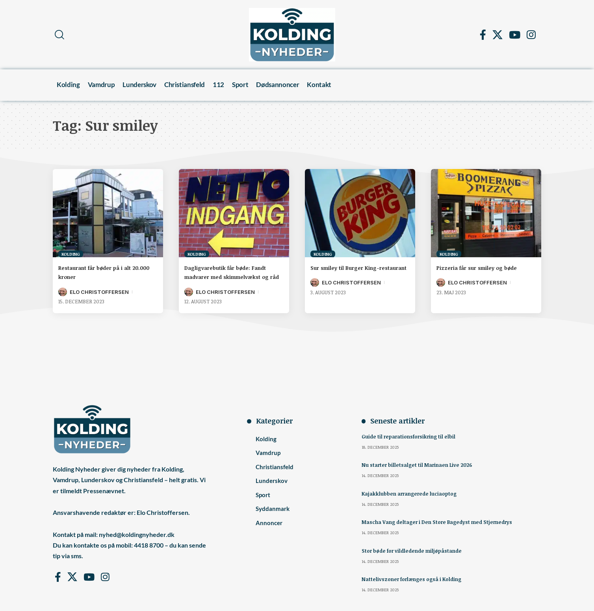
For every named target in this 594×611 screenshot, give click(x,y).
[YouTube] (514, 34)
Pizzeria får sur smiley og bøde (485, 267)
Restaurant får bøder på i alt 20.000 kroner (103, 272)
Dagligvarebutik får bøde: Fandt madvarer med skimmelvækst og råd (225, 276)
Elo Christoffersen (99, 292)
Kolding (70, 254)
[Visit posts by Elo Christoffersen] (62, 292)
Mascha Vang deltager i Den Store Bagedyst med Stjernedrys (443, 521)
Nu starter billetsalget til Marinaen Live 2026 (420, 464)
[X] (497, 34)
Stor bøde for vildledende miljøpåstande (416, 549)
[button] (59, 34)
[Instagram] (531, 34)
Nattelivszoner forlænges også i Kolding (415, 577)
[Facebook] (483, 34)
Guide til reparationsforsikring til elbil (411, 436)
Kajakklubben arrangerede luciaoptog (412, 492)
